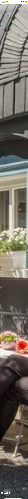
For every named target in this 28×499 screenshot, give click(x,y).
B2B (14, 463)
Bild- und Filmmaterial (10, 155)
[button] (7, 130)
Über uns (14, 473)
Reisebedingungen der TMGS (7, 111)
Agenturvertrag (16, 120)
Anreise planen (14, 457)
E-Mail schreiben (14, 444)
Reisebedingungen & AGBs (14, 483)
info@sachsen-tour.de (14, 294)
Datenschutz (14, 479)
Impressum (14, 477)
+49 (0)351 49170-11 (14, 313)
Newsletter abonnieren (14, 459)
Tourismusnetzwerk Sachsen (14, 481)
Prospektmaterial (9, 147)
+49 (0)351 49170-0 (14, 293)
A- (12, 496)
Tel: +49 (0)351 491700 (14, 442)
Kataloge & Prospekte (14, 465)
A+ (15, 496)
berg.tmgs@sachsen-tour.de (14, 314)
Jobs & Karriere (14, 475)
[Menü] (24, 2)
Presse (14, 461)
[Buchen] (26, 2)
